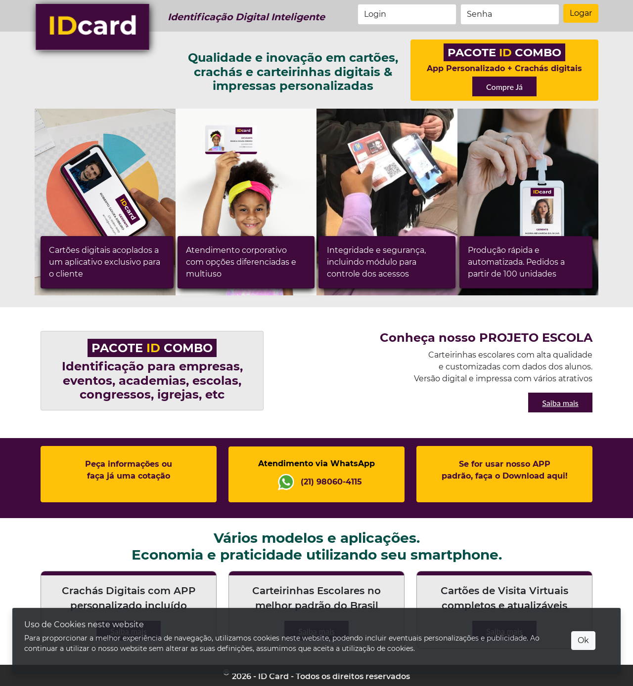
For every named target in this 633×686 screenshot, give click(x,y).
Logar (581, 13)
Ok (583, 640)
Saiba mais (560, 402)
